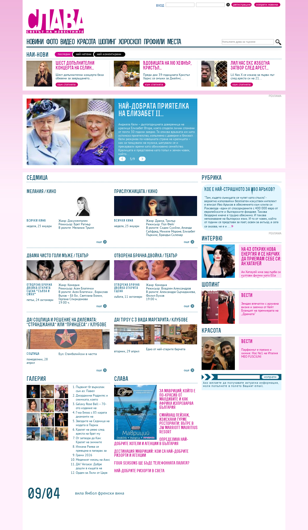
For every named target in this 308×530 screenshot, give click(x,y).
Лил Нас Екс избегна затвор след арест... (250, 65)
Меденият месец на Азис (93, 460)
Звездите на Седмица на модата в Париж (93, 423)
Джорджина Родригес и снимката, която (92, 397)
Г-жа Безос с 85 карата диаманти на (91, 414)
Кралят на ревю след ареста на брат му (90, 431)
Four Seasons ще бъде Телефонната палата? (151, 463)
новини (34, 41)
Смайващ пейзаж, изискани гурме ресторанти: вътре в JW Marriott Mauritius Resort (178, 423)
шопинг (107, 41)
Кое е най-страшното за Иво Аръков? (239, 189)
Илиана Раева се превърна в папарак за (91, 448)
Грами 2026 (84, 455)
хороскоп (130, 41)
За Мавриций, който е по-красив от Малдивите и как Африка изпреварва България (177, 399)
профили (154, 41)
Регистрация (242, 4)
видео (67, 41)
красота (86, 41)
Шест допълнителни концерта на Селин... (75, 65)
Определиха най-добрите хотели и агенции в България (151, 441)
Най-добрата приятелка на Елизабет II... (153, 109)
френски (106, 493)
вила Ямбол (86, 493)
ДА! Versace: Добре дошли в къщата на (89, 466)
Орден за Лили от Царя (91, 473)
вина (119, 493)
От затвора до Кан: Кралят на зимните (89, 440)
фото (52, 41)
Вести (246, 295)
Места (174, 41)
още (99, 242)
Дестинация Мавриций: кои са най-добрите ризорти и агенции (151, 453)
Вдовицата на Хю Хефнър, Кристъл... (167, 65)
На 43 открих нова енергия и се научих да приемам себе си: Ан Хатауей (261, 256)
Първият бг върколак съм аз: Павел (90, 389)
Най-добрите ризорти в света (139, 470)
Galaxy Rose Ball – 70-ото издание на (91, 406)
